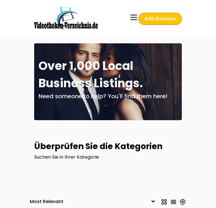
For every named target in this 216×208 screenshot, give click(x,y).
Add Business (160, 18)
